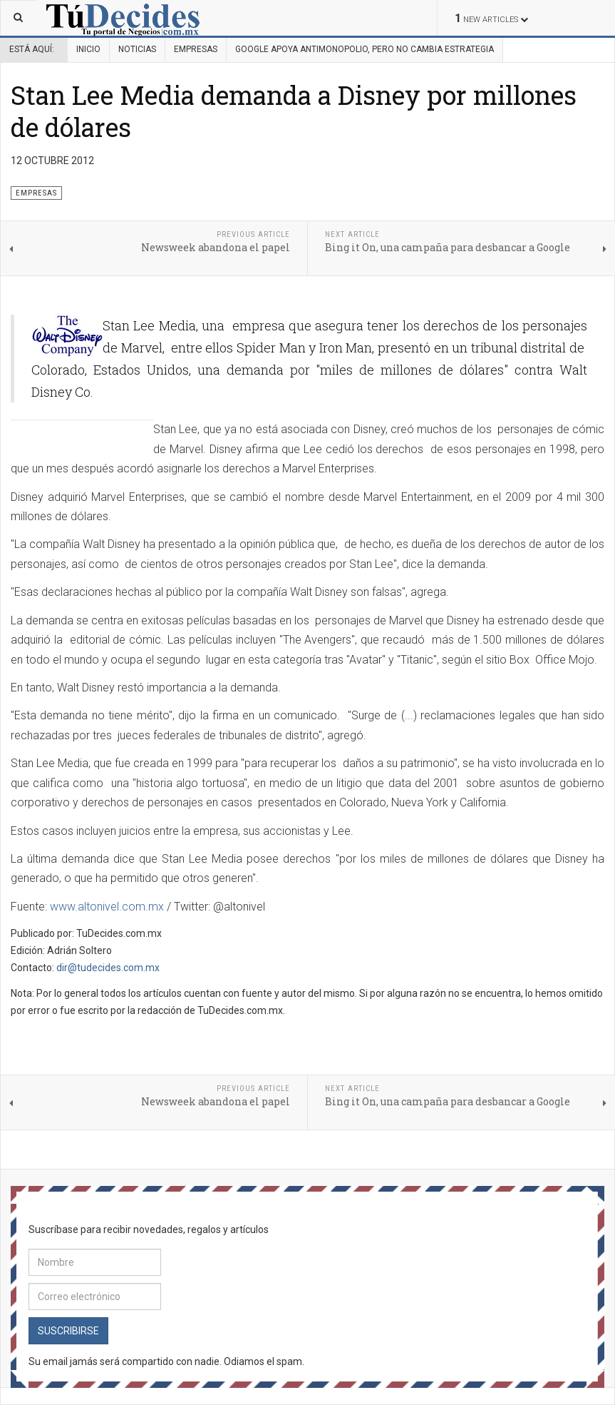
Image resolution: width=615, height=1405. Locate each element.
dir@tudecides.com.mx (108, 967)
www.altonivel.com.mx (107, 906)
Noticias (137, 49)
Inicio (88, 49)
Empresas (195, 49)
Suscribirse (68, 1330)
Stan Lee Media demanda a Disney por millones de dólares (294, 111)
